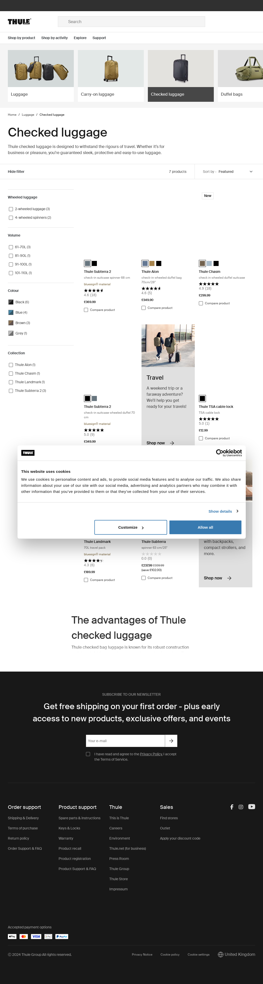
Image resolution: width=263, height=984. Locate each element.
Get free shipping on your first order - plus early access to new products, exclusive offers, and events (132, 712)
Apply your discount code (180, 838)
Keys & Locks (69, 828)
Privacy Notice (142, 955)
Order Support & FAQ (25, 848)
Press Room (119, 858)
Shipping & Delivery (23, 818)
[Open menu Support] (102, 38)
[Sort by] (236, 171)
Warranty (66, 838)
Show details (220, 511)
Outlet (165, 828)
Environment (119, 838)
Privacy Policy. (151, 754)
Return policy (18, 838)
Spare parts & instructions (79, 818)
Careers (115, 828)
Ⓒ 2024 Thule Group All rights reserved (39, 954)
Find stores (169, 818)
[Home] (33, 22)
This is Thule (119, 818)
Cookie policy (170, 955)
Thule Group (119, 868)
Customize (131, 527)
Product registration (75, 858)
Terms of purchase (23, 828)
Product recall (70, 848)
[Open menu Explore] (83, 38)
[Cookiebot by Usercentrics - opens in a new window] (220, 453)
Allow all (205, 527)
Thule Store (118, 879)
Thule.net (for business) (127, 848)
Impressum (118, 889)
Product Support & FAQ (77, 868)
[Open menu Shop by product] (24, 38)
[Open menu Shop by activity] (57, 38)
